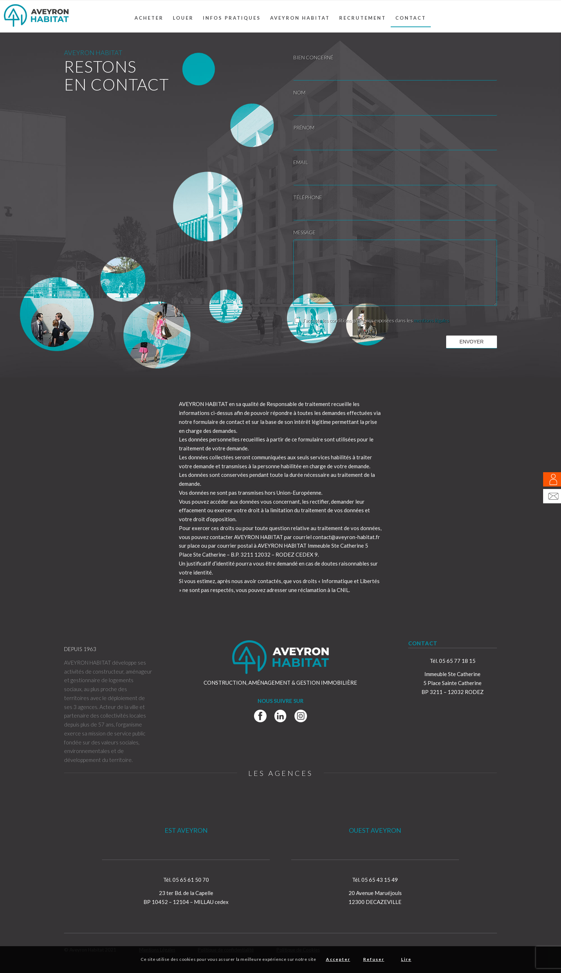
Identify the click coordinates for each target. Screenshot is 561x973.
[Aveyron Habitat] (36, 16)
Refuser (373, 959)
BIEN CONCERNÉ (313, 57)
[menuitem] (149, 18)
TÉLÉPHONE (307, 197)
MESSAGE (304, 232)
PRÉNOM (303, 127)
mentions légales (431, 320)
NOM (299, 92)
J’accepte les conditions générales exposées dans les (375, 320)
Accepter (338, 959)
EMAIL (300, 162)
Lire (406, 959)
